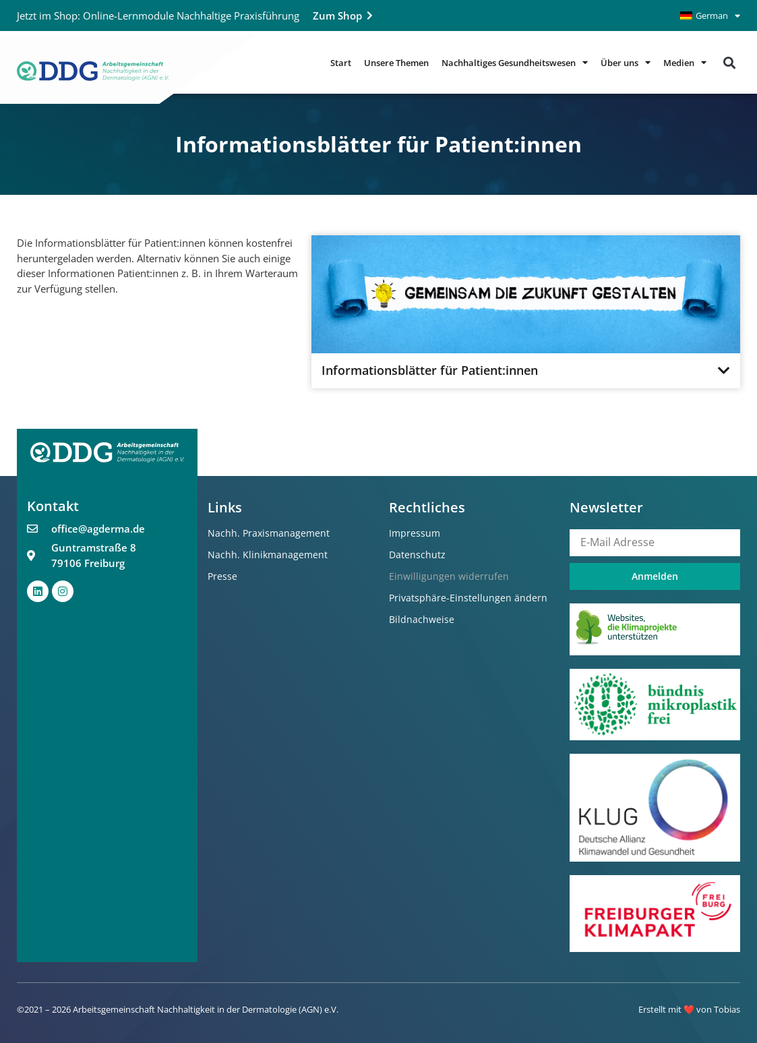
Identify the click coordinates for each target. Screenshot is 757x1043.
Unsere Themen (396, 63)
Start (340, 63)
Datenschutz (417, 554)
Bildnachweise (421, 619)
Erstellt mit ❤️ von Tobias (689, 1009)
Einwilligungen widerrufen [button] (449, 576)
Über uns (625, 63)
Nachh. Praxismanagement (269, 533)
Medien (684, 63)
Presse (222, 576)
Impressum (414, 533)
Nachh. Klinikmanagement (268, 554)
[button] (729, 62)
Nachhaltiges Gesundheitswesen (515, 63)
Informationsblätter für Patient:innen (430, 370)
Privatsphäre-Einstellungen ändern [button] (468, 597)
